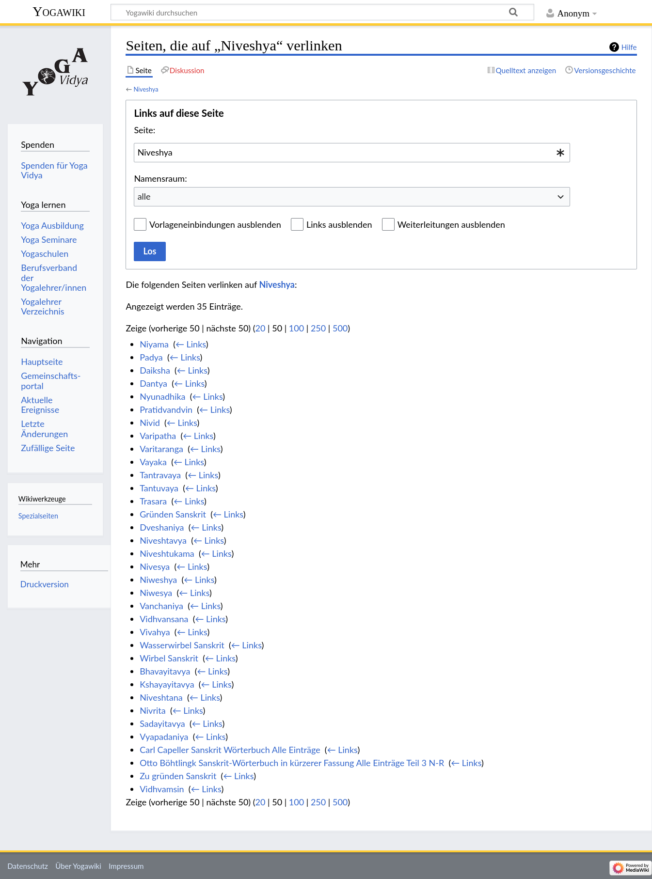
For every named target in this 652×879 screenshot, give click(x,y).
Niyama (154, 344)
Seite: (144, 130)
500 (340, 328)
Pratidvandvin (166, 409)
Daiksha (155, 370)
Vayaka (153, 461)
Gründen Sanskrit (173, 514)
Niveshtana (161, 697)
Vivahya (155, 632)
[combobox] (352, 152)
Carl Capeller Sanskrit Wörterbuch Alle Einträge (230, 749)
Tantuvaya (159, 488)
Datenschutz (27, 866)
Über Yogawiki (78, 866)
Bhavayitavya (165, 671)
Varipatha (158, 435)
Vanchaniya (161, 605)
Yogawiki (58, 11)
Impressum (126, 866)
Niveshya (145, 89)
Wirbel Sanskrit (169, 658)
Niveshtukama (167, 553)
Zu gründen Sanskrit (178, 775)
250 (318, 328)
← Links (190, 344)
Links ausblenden (339, 224)
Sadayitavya (162, 723)
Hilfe (629, 47)
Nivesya (155, 566)
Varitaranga (161, 448)
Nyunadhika (162, 396)
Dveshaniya (162, 527)
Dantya (153, 383)
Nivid (150, 422)
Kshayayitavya (167, 684)
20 (260, 328)
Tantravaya (160, 475)
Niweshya (158, 579)
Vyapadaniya (164, 736)
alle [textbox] (144, 196)
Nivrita (153, 710)
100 (296, 328)
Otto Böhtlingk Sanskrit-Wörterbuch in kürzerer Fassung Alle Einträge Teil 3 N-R (292, 762)
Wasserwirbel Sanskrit (182, 645)
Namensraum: (160, 178)
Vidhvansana (164, 618)
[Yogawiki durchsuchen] (322, 12)
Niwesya (156, 592)
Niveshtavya (163, 540)
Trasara (153, 501)
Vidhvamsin (162, 789)
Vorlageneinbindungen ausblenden (215, 224)
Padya (151, 357)
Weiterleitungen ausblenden (451, 224)
